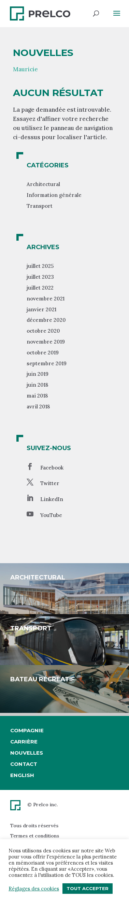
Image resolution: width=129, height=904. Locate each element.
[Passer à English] (27, 775)
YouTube (51, 515)
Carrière (24, 741)
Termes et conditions (34, 836)
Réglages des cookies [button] (34, 889)
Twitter (49, 483)
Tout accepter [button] (88, 888)
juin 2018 (37, 385)
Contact (23, 764)
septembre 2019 (47, 363)
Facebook (51, 467)
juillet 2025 (40, 266)
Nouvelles (26, 753)
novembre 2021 (45, 298)
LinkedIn (51, 499)
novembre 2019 (46, 341)
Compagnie (27, 730)
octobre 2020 (43, 331)
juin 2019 (37, 374)
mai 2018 (37, 395)
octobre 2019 (43, 352)
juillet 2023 (40, 277)
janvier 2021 (41, 309)
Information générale (54, 195)
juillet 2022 (40, 287)
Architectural (43, 184)
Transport (40, 206)
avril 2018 (38, 406)
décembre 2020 (46, 320)
